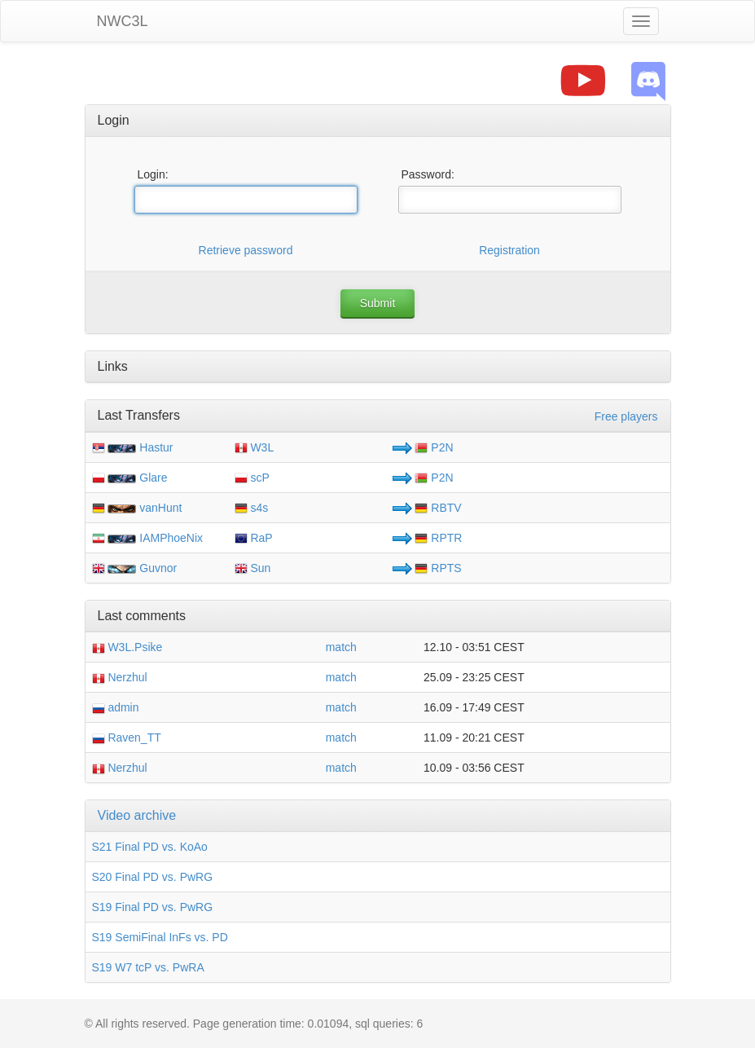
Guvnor (158, 568)
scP (252, 477)
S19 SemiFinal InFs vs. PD (160, 937)
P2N (434, 447)
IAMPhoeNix (171, 537)
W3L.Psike (127, 647)
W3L (254, 447)
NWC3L (122, 21)
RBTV (438, 507)
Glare (153, 477)
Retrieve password (246, 250)
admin (115, 707)
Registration (509, 250)
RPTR (438, 537)
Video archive (137, 815)
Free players (626, 416)
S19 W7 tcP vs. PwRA (148, 967)
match (341, 647)
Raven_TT (126, 737)
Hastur (156, 447)
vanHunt (160, 507)
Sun (253, 568)
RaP (254, 537)
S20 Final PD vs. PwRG (152, 876)
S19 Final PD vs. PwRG (152, 907)
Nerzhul (119, 677)
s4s (252, 507)
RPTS (438, 568)
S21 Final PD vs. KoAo (150, 846)
